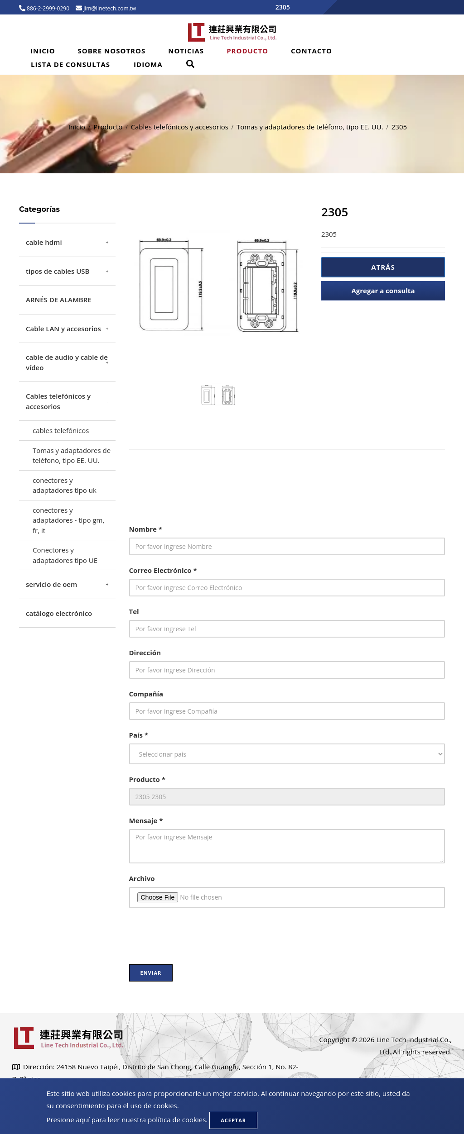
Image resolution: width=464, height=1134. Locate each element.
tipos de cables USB (57, 271)
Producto (247, 50)
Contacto (311, 50)
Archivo (142, 878)
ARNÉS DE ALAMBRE (59, 299)
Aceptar (233, 1120)
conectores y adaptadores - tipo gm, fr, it (68, 520)
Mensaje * (146, 820)
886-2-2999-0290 (47, 8)
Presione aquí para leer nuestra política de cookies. (127, 1119)
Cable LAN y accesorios (63, 328)
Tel (134, 611)
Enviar (151, 972)
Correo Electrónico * (163, 570)
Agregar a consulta (383, 290)
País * (139, 734)
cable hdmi (44, 242)
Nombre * (145, 529)
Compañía (146, 693)
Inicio (42, 50)
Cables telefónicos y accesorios (179, 126)
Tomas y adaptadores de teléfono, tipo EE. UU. (310, 126)
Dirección (145, 652)
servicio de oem (51, 584)
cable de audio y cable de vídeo (67, 362)
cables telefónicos (61, 430)
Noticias (186, 50)
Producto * (147, 779)
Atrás (383, 267)
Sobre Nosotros (112, 50)
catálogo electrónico (59, 613)
